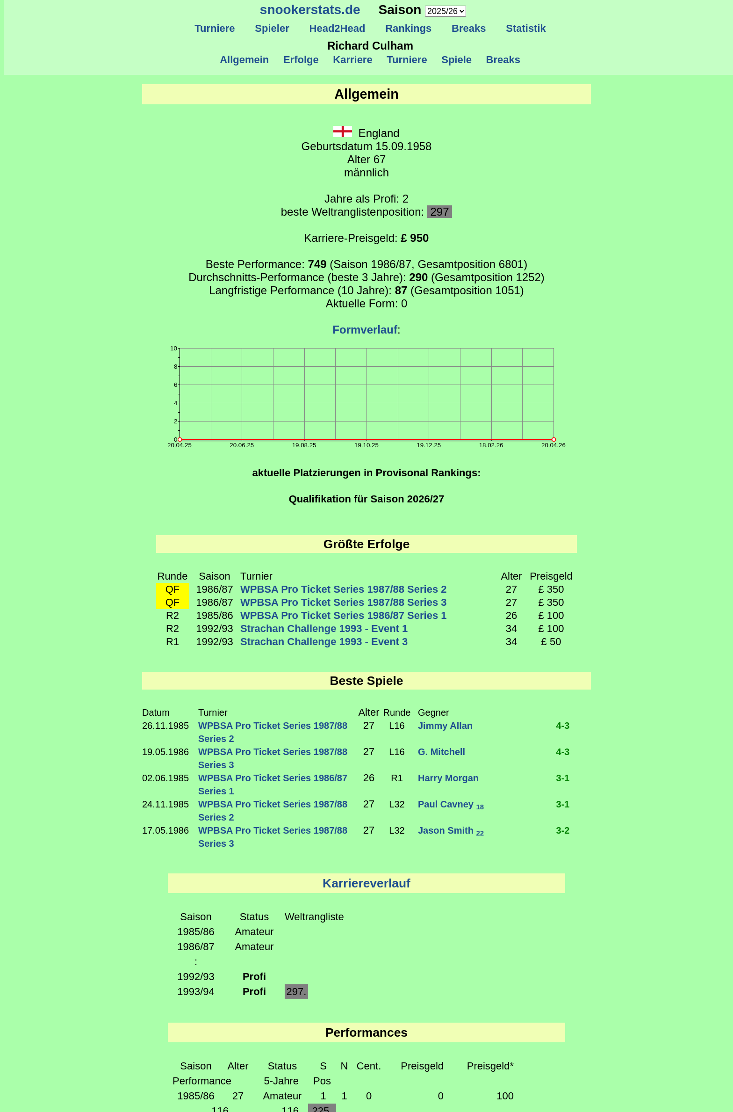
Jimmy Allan (445, 725)
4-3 (563, 725)
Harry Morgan (448, 778)
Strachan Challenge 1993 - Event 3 (324, 641)
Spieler (272, 28)
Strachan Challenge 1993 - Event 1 (324, 628)
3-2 (563, 830)
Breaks (469, 28)
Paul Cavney (451, 804)
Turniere (215, 28)
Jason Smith (451, 830)
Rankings (408, 28)
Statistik (525, 28)
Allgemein (245, 59)
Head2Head (337, 28)
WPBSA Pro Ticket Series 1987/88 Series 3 (343, 602)
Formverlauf (364, 329)
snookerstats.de (310, 9)
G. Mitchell (441, 752)
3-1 (563, 778)
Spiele (456, 59)
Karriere (352, 59)
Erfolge (301, 59)
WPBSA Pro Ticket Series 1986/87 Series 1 (343, 615)
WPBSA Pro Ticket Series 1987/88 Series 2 (343, 589)
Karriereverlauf (366, 883)
